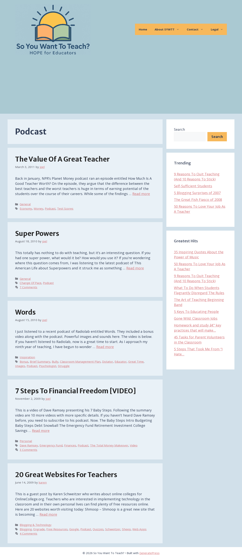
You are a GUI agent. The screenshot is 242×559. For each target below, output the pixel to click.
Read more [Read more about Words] (105, 346)
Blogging (26, 529)
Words (25, 312)
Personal (26, 441)
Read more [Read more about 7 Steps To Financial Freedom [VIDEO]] (41, 430)
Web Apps (139, 529)
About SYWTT (169, 29)
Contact (197, 29)
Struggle (64, 366)
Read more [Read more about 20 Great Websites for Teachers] (48, 514)
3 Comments (28, 450)
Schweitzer (112, 529)
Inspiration (27, 357)
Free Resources (57, 529)
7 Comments (28, 287)
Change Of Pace (30, 283)
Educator (121, 361)
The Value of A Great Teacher (62, 159)
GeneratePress (149, 553)
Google (74, 529)
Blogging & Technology (35, 525)
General (25, 204)
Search (179, 129)
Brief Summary (40, 361)
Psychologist (47, 366)
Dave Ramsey (29, 445)
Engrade (39, 529)
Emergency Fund (51, 445)
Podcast (50, 208)
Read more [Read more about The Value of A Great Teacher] (141, 193)
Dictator (107, 361)
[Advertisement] (121, 87)
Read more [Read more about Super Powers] (135, 268)
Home (143, 29)
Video (133, 445)
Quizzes (98, 529)
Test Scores (65, 208)
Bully (55, 361)
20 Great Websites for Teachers (66, 475)
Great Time (136, 361)
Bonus (24, 361)
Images (20, 366)
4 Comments (28, 533)
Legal (219, 29)
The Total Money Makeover (109, 445)
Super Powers (37, 233)
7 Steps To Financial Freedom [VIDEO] (75, 391)
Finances (70, 445)
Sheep (126, 529)
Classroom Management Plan (80, 361)
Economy (26, 208)
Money (38, 208)
